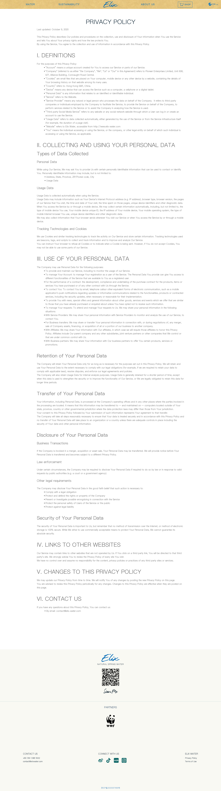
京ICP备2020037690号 (110, 788)
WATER (30, 4)
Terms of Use (191, 761)
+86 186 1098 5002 (31, 758)
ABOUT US (148, 4)
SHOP (185, 4)
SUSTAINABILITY (69, 4)
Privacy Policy (191, 758)
